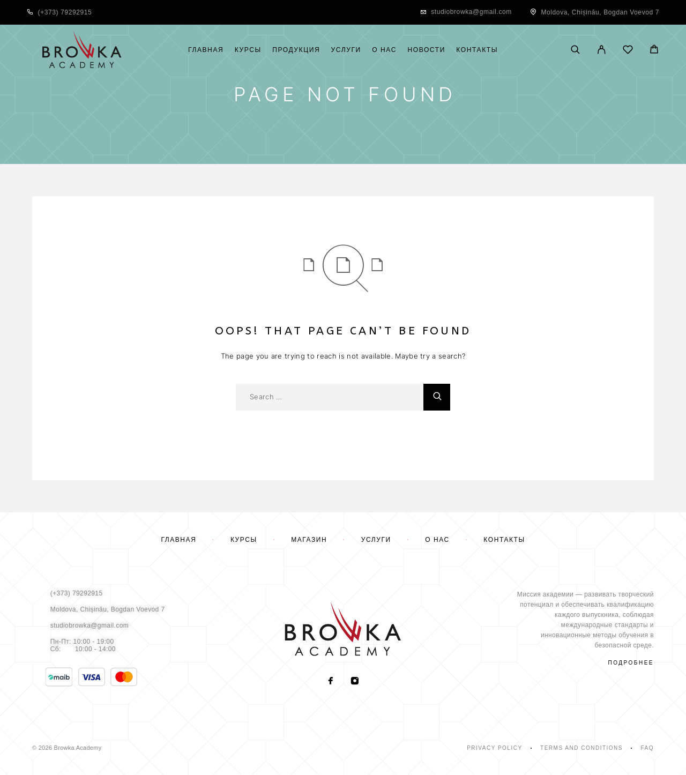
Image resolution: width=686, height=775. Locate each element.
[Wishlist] (628, 51)
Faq (647, 748)
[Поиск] (575, 50)
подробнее (631, 663)
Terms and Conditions (581, 748)
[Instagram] (355, 682)
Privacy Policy (494, 748)
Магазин (309, 539)
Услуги (346, 50)
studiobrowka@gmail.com (471, 12)
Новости (426, 50)
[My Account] (601, 50)
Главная (205, 50)
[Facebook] (331, 682)
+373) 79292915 (66, 12)
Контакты (477, 50)
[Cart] (654, 50)
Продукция (296, 50)
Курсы (248, 50)
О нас (384, 50)
